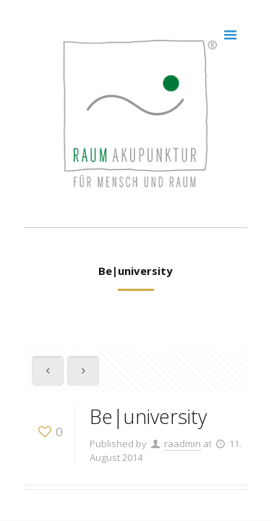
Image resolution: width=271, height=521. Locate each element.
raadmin (182, 443)
